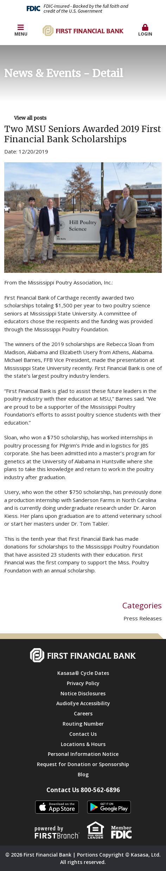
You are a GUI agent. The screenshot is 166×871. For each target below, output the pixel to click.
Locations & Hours (83, 744)
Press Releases (142, 618)
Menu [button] (20, 30)
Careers (83, 713)
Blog (83, 774)
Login (145, 30)
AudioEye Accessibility (83, 703)
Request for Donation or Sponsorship (83, 764)
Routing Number (83, 723)
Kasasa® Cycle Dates (83, 673)
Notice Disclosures (83, 693)
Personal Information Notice (83, 754)
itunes (57, 807)
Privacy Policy (83, 683)
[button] (145, 30)
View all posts (30, 118)
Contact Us (83, 734)
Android (109, 807)
